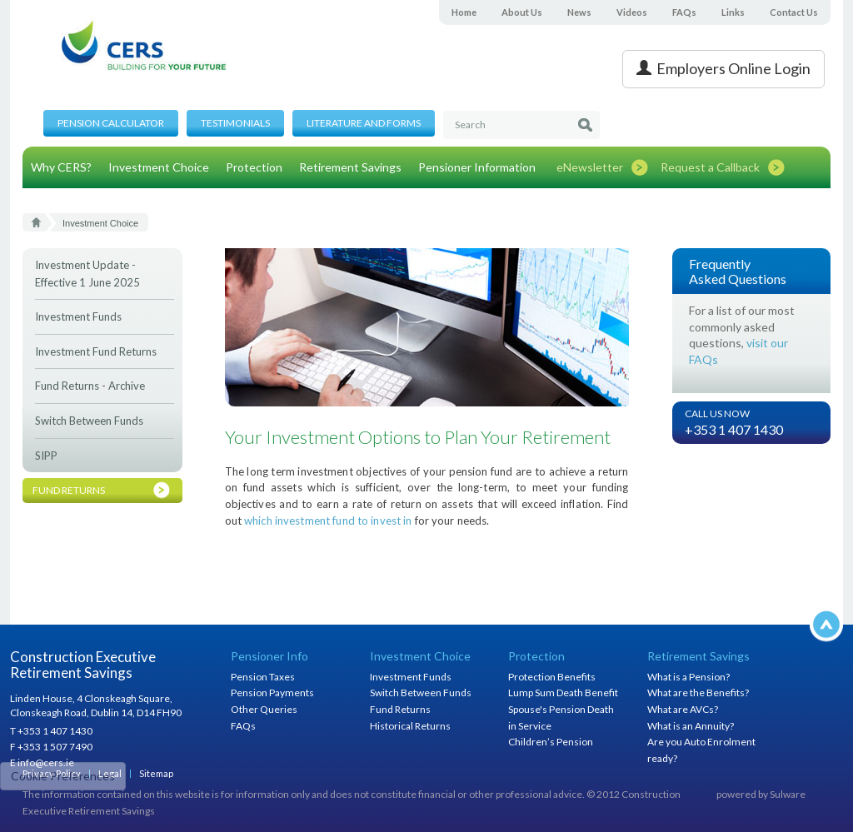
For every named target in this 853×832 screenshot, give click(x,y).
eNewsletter (589, 167)
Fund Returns (400, 709)
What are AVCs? (682, 709)
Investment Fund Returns (96, 351)
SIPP (46, 455)
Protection (254, 167)
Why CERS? (61, 167)
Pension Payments (272, 692)
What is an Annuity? (690, 726)
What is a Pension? (688, 676)
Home (463, 12)
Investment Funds (78, 316)
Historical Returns (410, 726)
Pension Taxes (263, 676)
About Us (521, 12)
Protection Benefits (552, 676)
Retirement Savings (350, 167)
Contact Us (794, 12)
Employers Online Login (723, 68)
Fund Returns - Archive (90, 385)
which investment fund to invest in (328, 520)
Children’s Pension (550, 741)
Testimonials (235, 123)
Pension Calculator (110, 123)
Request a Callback (710, 167)
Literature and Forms (364, 123)
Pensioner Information (477, 167)
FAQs (684, 12)
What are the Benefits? (698, 692)
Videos (631, 12)
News (579, 12)
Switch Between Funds (89, 420)
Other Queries (264, 709)
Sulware (788, 794)
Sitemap (156, 773)
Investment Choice (158, 167)
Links (733, 12)
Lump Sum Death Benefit (563, 692)
